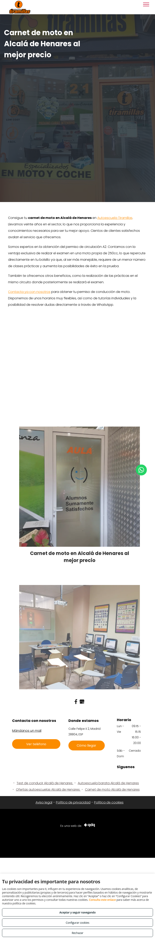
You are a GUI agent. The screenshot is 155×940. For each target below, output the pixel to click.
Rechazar (77, 933)
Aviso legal (44, 802)
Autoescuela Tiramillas (114, 218)
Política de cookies (109, 802)
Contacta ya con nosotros (29, 291)
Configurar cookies (77, 923)
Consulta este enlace (102, 900)
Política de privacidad (73, 802)
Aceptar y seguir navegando (77, 912)
